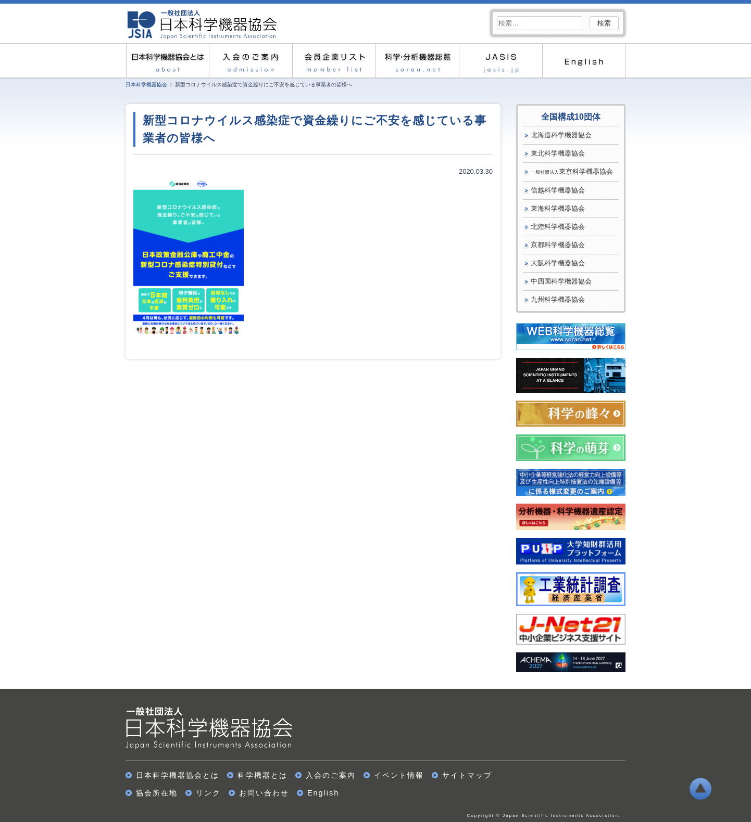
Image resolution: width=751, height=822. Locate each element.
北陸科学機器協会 (558, 226)
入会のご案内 (250, 61)
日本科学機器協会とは (167, 61)
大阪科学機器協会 (558, 263)
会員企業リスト (334, 61)
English (583, 61)
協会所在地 (157, 793)
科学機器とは (262, 775)
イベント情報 (399, 775)
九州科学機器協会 (558, 299)
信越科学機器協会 (558, 190)
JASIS (500, 61)
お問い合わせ (264, 793)
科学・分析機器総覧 (417, 61)
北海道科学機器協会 (561, 135)
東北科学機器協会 (558, 153)
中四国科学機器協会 (561, 281)
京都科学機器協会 (558, 245)
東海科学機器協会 (558, 208)
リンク (208, 793)
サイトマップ (467, 775)
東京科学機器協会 (572, 171)
